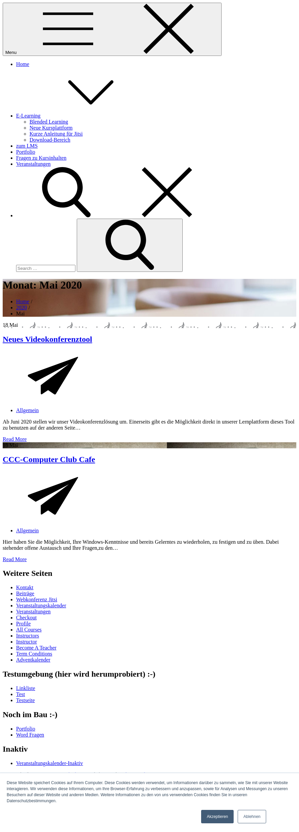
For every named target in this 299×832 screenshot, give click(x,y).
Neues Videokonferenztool (47, 339)
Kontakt (25, 587)
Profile (23, 623)
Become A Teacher (36, 648)
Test (20, 694)
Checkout (26, 617)
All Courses (29, 629)
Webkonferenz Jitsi (36, 599)
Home (22, 64)
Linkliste (25, 688)
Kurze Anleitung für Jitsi (56, 134)
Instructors (27, 635)
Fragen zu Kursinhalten (41, 158)
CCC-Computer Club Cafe (49, 459)
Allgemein (27, 410)
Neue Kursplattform (50, 128)
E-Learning (78, 116)
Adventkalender (33, 660)
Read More (15, 439)
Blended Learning (48, 122)
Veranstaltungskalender (41, 605)
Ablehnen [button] (251, 816)
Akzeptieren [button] (217, 816)
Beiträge (25, 593)
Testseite (25, 700)
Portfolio (25, 152)
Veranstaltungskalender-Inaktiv (49, 763)
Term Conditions (34, 654)
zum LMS (27, 146)
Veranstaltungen (33, 164)
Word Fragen (30, 735)
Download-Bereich (49, 140)
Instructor (26, 642)
